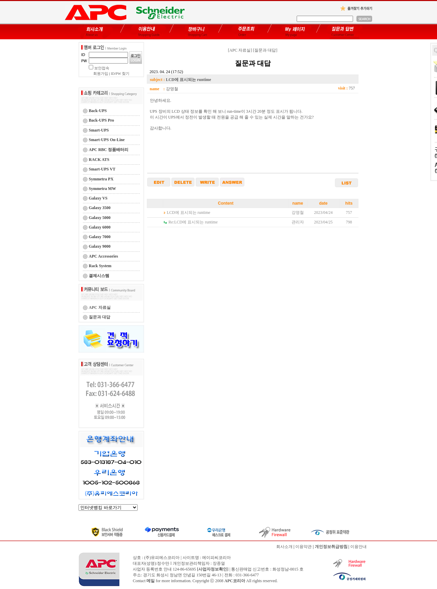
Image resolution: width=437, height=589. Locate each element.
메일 (150, 580)
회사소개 (284, 546)
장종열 (219, 563)
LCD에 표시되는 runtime (188, 212)
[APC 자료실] (240, 50)
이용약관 (303, 546)
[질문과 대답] (265, 50)
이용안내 (358, 546)
